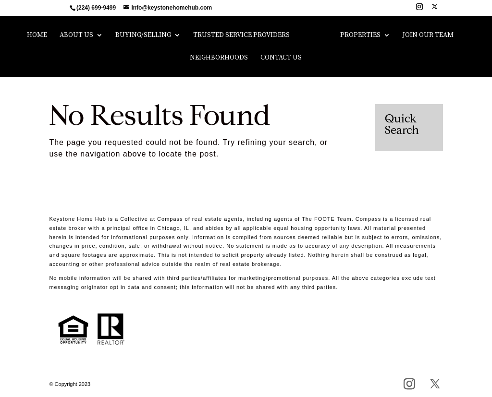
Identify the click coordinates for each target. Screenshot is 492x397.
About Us (76, 35)
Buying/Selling (143, 35)
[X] (434, 9)
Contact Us (281, 58)
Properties (360, 35)
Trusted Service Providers (241, 35)
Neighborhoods (219, 58)
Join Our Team (428, 35)
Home (37, 35)
